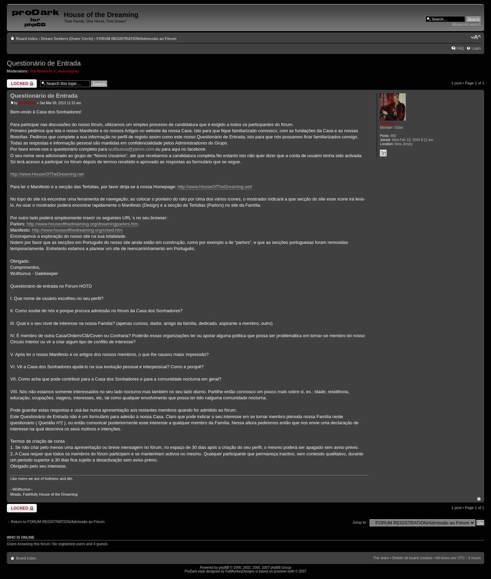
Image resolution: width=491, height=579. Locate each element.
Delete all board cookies (412, 558)
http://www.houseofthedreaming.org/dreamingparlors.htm (82, 223)
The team (381, 558)
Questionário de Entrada (44, 63)
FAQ (460, 48)
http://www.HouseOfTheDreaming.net (47, 174)
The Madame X (43, 71)
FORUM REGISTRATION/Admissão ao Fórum (136, 39)
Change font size (476, 37)
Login (476, 48)
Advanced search (466, 24)
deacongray (68, 71)
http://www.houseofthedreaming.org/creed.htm (77, 230)
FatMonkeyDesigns (240, 571)
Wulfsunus (27, 103)
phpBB (224, 567)
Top (479, 499)
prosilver (280, 571)
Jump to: (360, 522)
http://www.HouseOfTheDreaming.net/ (214, 186)
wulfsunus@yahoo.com (131, 149)
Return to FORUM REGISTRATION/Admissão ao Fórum (58, 522)
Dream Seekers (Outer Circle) (67, 39)
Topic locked (22, 83)
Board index (27, 39)
